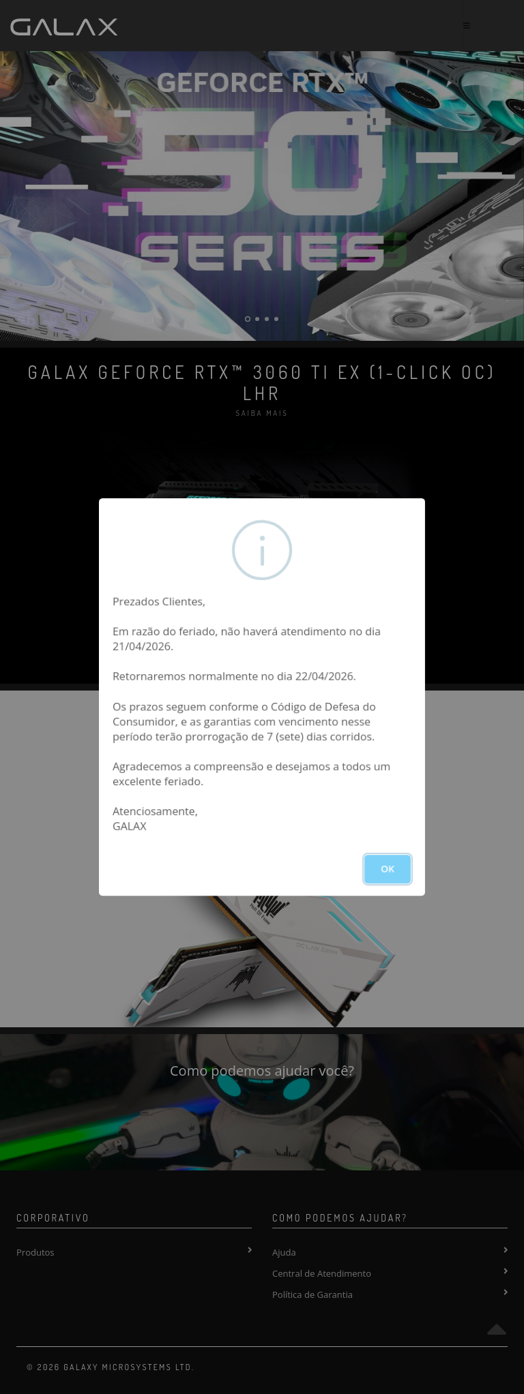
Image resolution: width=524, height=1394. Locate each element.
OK (387, 868)
